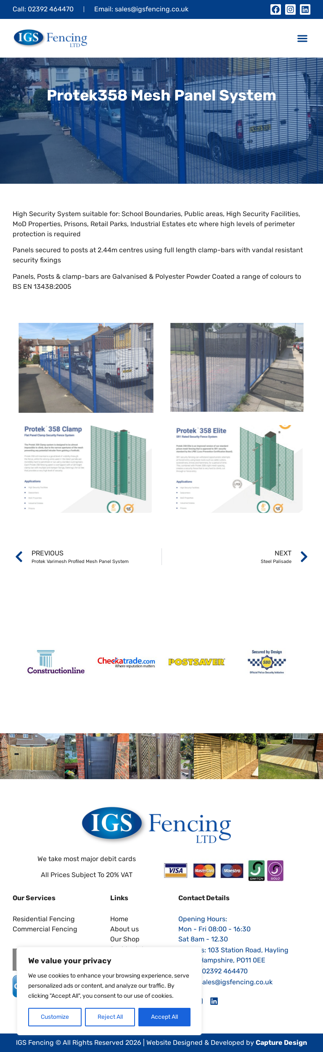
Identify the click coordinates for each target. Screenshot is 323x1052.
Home (119, 919)
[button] (302, 38)
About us (124, 929)
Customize (55, 1016)
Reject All (110, 1016)
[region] (109, 991)
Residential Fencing (44, 919)
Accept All (164, 1016)
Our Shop (125, 939)
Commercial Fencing (45, 929)
